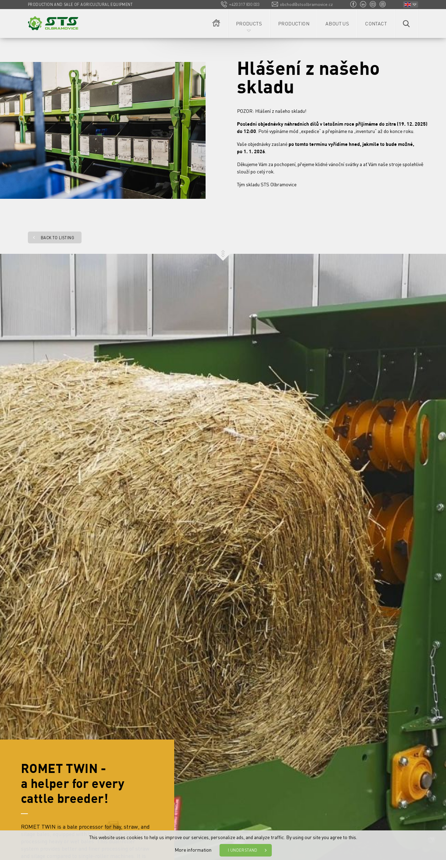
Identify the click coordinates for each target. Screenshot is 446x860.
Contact (376, 23)
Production (293, 23)
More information (193, 849)
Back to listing (57, 237)
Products (249, 23)
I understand (242, 850)
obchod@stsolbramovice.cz (306, 4)
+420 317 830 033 (244, 4)
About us (337, 23)
